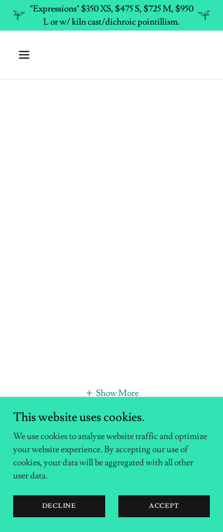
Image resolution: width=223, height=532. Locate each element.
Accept (164, 506)
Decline (59, 506)
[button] (35, 55)
